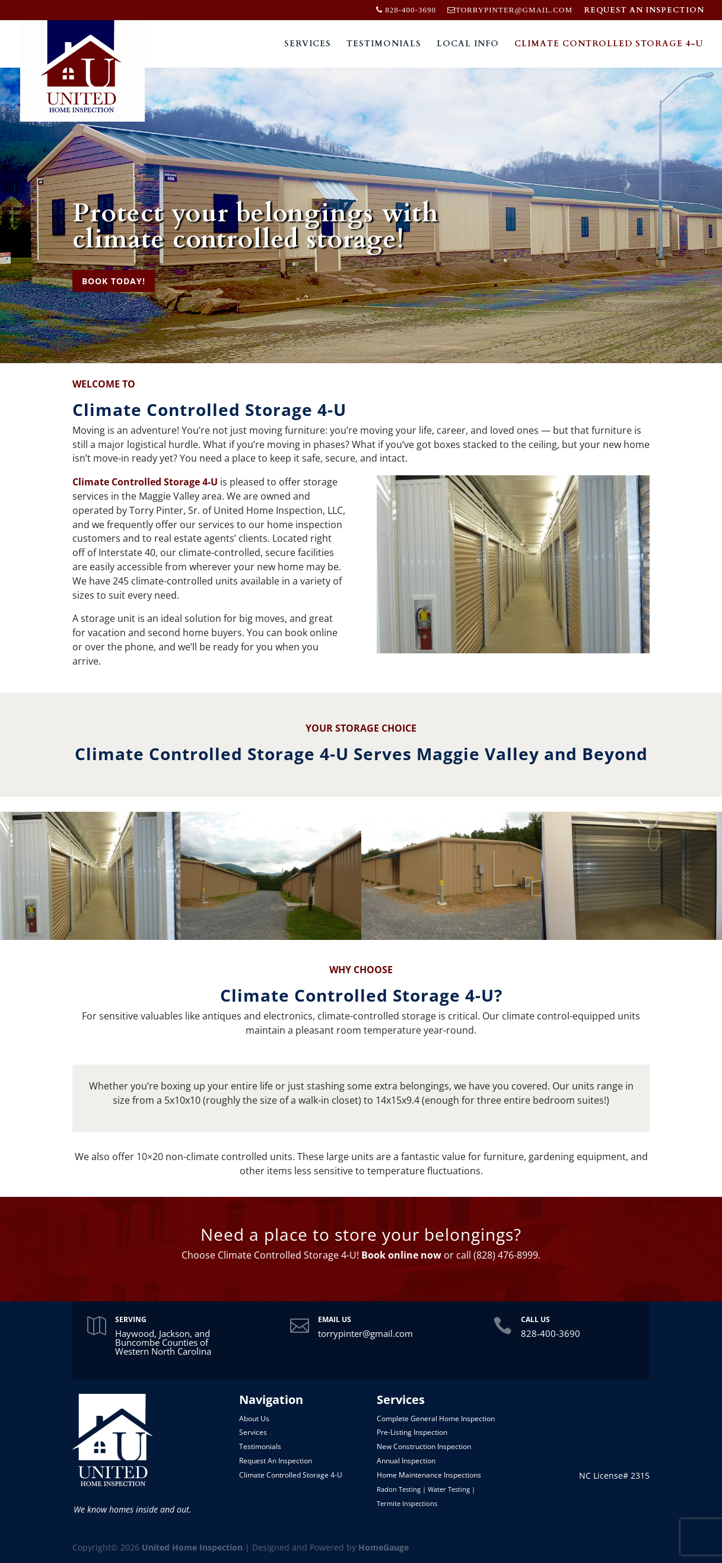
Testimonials (383, 44)
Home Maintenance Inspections (429, 1475)
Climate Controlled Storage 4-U (608, 44)
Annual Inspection (406, 1461)
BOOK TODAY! (113, 281)
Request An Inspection (275, 1461)
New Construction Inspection (424, 1446)
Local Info (468, 44)
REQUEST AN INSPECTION (644, 11)
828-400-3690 (550, 1333)
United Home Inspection (192, 1547)
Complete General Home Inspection (436, 1418)
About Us (254, 1418)
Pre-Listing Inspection (412, 1432)
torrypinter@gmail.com (365, 1333)
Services (307, 44)
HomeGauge (383, 1547)
